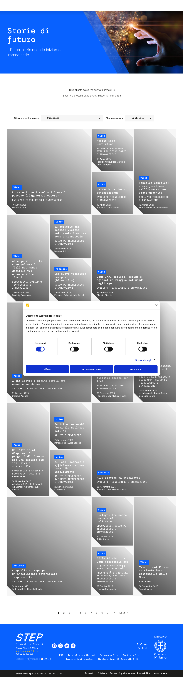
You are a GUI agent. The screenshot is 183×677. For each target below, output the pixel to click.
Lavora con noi (160, 673)
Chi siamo (102, 673)
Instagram (60, 645)
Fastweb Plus (143, 673)
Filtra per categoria (114, 118)
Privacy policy (109, 655)
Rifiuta (47, 369)
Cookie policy (132, 655)
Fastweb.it (90, 673)
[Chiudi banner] (156, 305)
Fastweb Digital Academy (122, 673)
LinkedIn (66, 645)
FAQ (61, 655)
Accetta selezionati (91, 369)
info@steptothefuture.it (27, 651)
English (142, 648)
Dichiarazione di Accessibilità (117, 659)
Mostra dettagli (143, 360)
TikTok (73, 645)
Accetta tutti (136, 369)
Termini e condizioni (81, 655)
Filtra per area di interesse (26, 118)
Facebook (54, 645)
